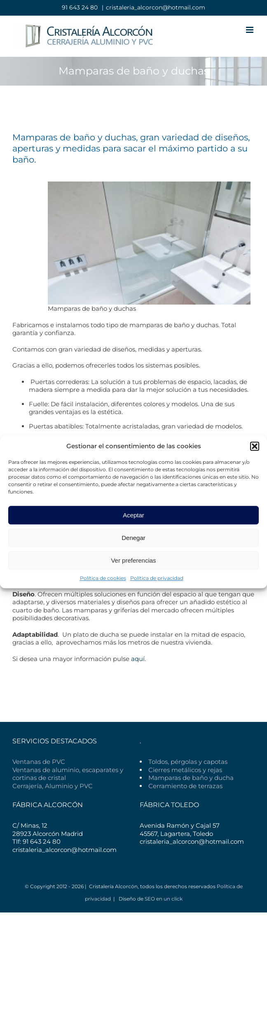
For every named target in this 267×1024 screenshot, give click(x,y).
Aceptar (133, 515)
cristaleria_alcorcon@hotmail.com (155, 7)
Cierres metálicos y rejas (185, 770)
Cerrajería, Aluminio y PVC (52, 786)
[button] (255, 446)
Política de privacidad (156, 578)
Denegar (133, 537)
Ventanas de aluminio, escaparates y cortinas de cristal (67, 774)
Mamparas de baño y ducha (191, 778)
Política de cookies (103, 578)
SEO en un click (164, 899)
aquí (138, 659)
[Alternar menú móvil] (250, 30)
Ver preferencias (133, 560)
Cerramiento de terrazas (185, 786)
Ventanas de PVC (38, 762)
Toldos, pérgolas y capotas (187, 762)
